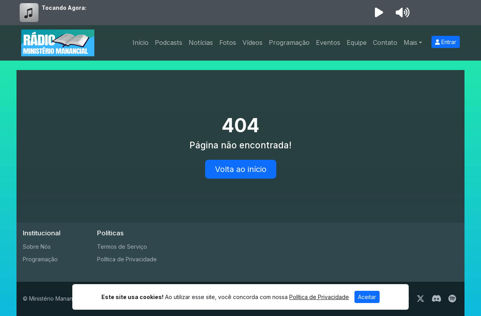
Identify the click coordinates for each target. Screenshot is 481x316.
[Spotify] (452, 298)
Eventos (328, 42)
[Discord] (436, 298)
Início (140, 42)
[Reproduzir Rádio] (378, 12)
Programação (289, 42)
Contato (385, 42)
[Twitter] (420, 298)
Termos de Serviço (122, 246)
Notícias (201, 42)
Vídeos (252, 42)
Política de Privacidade (127, 259)
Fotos (227, 42)
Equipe (357, 42)
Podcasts (168, 42)
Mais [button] (410, 42)
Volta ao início (240, 169)
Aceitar (367, 297)
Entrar (445, 42)
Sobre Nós (37, 246)
